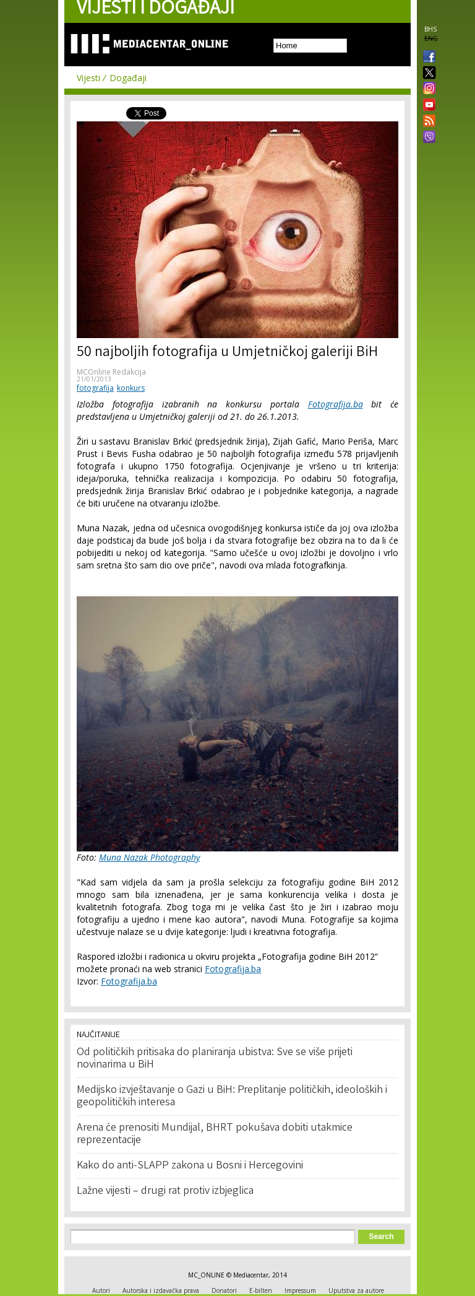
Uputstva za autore (356, 1290)
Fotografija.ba (335, 404)
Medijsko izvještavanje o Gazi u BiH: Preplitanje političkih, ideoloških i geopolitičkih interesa (232, 1096)
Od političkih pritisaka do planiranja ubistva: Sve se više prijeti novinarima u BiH (215, 1059)
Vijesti (88, 78)
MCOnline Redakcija (111, 372)
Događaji (128, 78)
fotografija (95, 388)
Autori (101, 1290)
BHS (430, 29)
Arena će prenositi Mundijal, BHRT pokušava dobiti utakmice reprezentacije (215, 1134)
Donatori (224, 1290)
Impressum (300, 1290)
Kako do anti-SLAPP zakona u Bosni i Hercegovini (190, 1166)
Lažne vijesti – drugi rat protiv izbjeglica (165, 1191)
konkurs (131, 388)
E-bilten (260, 1290)
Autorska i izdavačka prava (160, 1290)
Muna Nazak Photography (149, 857)
